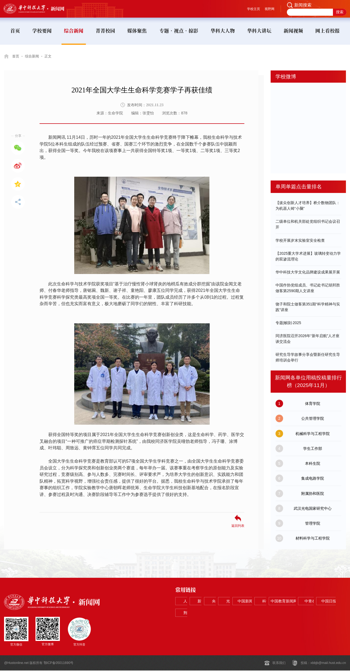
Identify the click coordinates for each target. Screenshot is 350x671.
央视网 (259, 601)
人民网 (191, 601)
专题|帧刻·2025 (288, 323)
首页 (16, 56)
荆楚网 (327, 613)
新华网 (225, 601)
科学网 (191, 613)
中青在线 (259, 613)
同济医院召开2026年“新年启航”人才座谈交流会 (307, 339)
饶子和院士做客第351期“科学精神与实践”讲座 (308, 307)
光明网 (293, 601)
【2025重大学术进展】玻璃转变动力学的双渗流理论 (308, 256)
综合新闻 (33, 56)
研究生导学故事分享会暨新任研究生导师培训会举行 (308, 357)
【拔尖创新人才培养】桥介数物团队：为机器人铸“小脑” (308, 206)
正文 (50, 56)
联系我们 (279, 663)
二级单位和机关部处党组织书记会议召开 (308, 224)
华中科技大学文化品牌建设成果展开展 (308, 272)
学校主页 (253, 9)
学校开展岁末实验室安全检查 (300, 240)
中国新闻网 (327, 601)
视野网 (269, 9)
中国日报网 (293, 613)
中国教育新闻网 (225, 613)
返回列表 (237, 525)
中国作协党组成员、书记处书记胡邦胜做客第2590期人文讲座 (308, 288)
